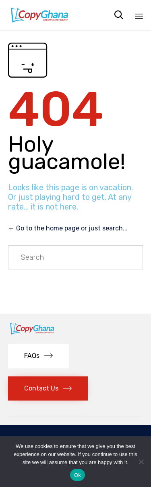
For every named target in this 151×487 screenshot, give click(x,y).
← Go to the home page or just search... (68, 228)
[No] (141, 462)
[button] (38, 356)
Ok (77, 475)
